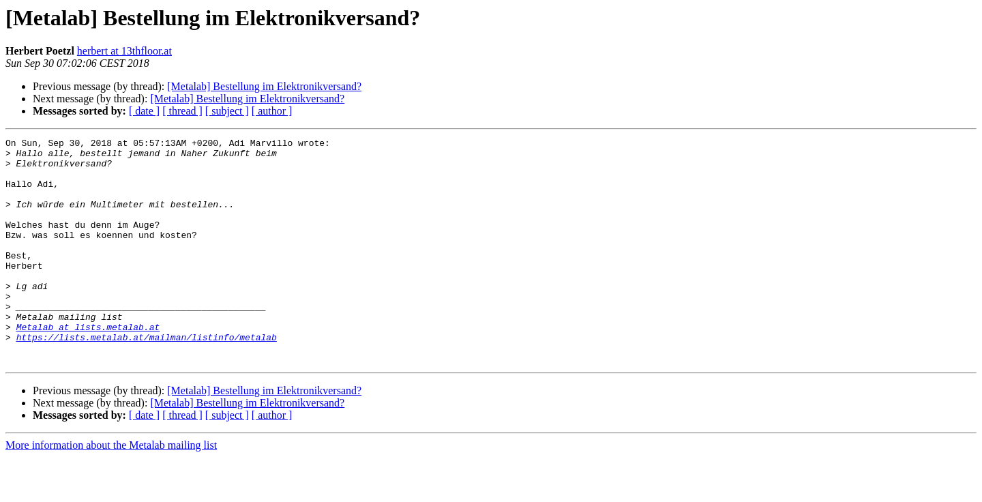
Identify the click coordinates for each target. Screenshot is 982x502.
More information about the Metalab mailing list (111, 490)
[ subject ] (227, 111)
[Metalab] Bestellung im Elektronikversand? (264, 86)
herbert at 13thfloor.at (124, 51)
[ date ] (144, 111)
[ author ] (272, 111)
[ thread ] (182, 111)
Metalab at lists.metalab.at (88, 365)
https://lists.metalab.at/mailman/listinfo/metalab (146, 378)
